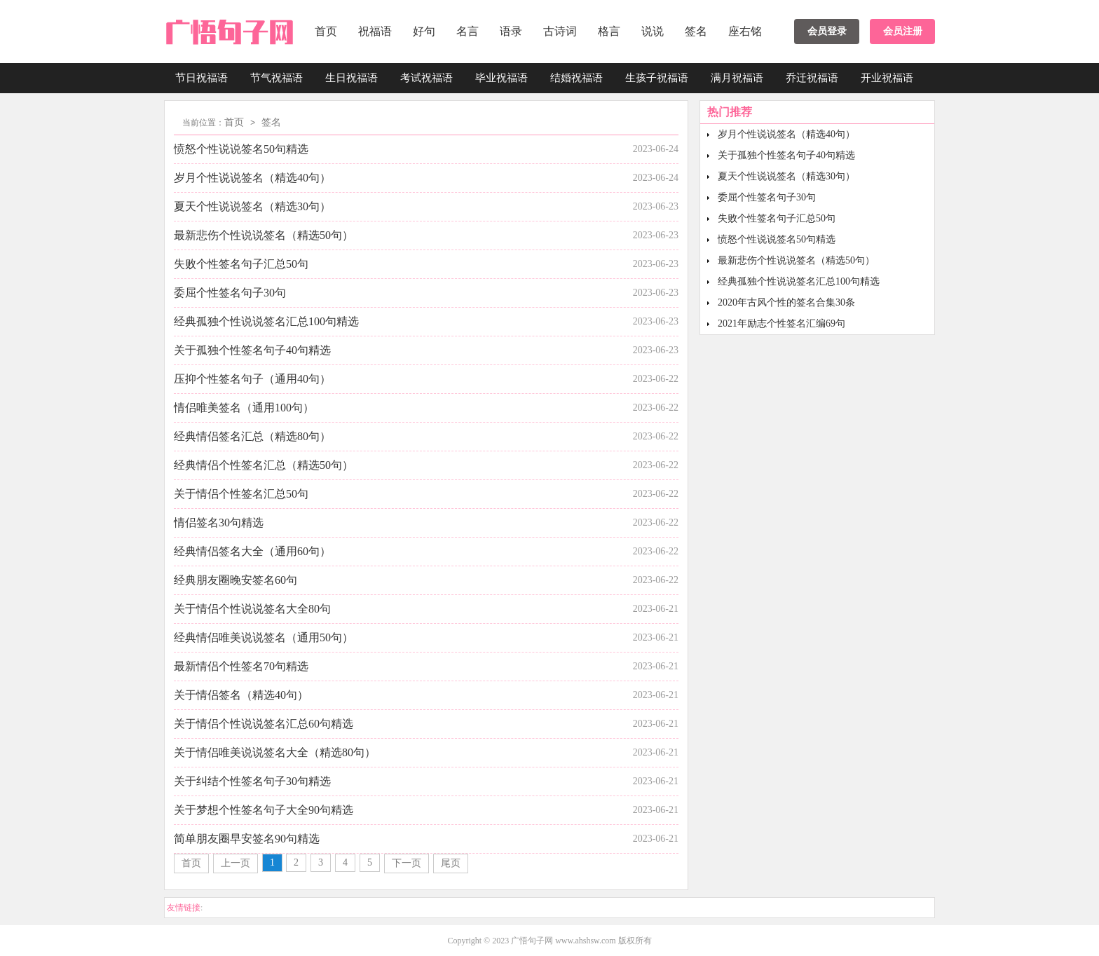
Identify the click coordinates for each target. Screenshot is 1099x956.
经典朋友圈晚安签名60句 (235, 580)
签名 (696, 31)
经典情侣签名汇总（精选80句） (252, 436)
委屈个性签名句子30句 (230, 293)
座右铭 (745, 31)
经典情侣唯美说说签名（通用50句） (263, 637)
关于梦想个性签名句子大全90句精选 (263, 810)
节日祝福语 (201, 77)
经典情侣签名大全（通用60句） (252, 551)
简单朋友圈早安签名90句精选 (247, 839)
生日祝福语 (351, 77)
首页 (326, 31)
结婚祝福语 (576, 77)
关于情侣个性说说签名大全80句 (252, 609)
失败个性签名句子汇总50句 (241, 264)
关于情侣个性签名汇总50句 (241, 494)
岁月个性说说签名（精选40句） (252, 178)
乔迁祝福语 (812, 77)
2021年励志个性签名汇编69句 (781, 323)
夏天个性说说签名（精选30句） (252, 206)
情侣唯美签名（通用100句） (244, 408)
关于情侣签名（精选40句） (241, 695)
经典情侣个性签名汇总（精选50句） (263, 465)
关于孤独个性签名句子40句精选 (252, 350)
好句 (424, 31)
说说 (652, 31)
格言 (609, 31)
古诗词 (560, 31)
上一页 (235, 863)
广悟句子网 (532, 940)
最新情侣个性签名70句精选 (241, 666)
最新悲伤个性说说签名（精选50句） (263, 235)
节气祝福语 (276, 77)
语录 (511, 31)
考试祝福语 (426, 77)
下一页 (406, 863)
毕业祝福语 (501, 77)
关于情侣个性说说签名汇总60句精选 (263, 724)
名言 (467, 31)
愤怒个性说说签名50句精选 (241, 149)
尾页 (450, 863)
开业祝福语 (887, 77)
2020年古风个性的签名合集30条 (786, 302)
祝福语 (375, 31)
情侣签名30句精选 (219, 522)
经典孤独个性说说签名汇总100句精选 (266, 321)
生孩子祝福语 (656, 77)
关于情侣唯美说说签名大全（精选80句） (275, 752)
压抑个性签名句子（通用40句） (252, 379)
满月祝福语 (737, 77)
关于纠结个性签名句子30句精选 (252, 781)
